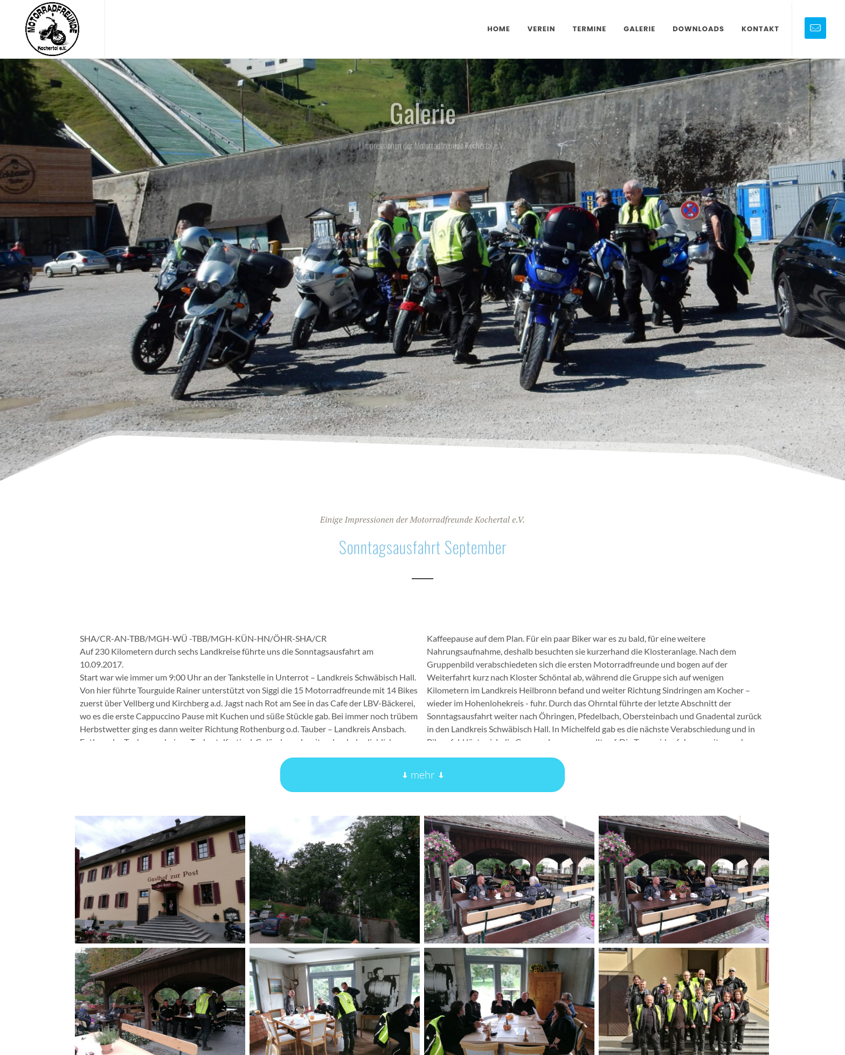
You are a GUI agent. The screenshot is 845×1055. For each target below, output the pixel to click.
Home (349, 146)
